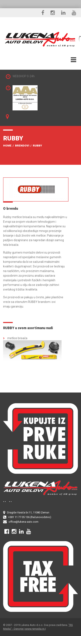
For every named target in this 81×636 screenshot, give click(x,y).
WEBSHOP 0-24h (24, 76)
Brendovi (22, 145)
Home (7, 145)
